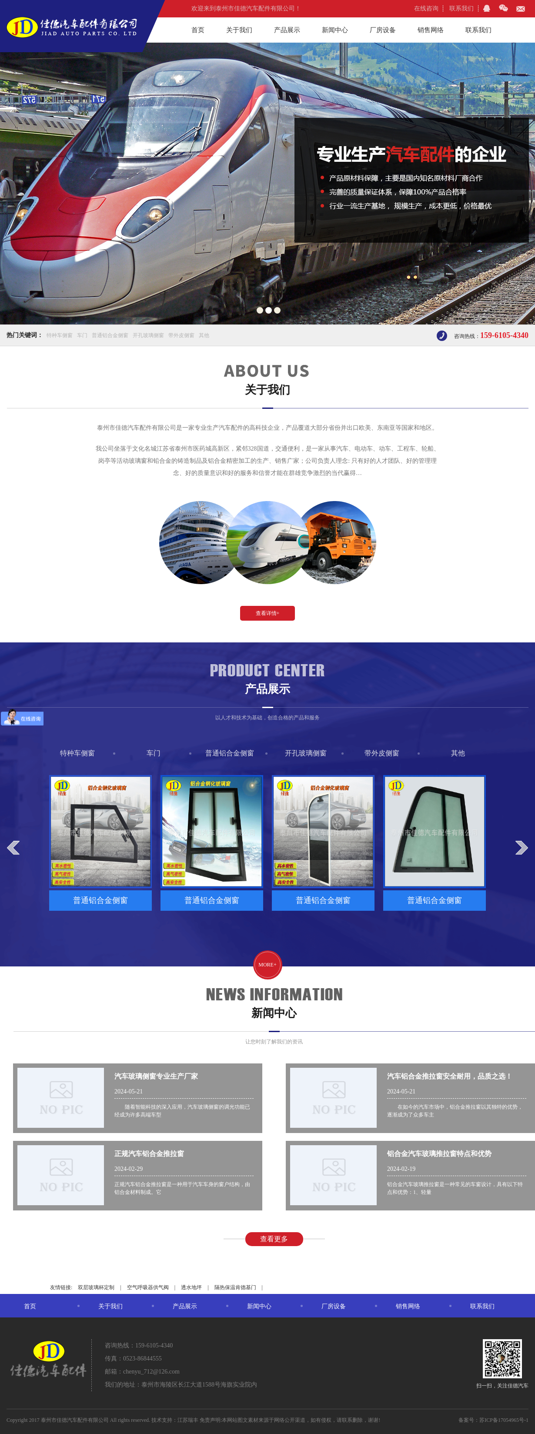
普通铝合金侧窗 (110, 335)
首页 (197, 30)
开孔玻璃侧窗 (148, 335)
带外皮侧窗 (181, 335)
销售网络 (431, 30)
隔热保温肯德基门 (235, 1287)
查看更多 (274, 1239)
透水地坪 (191, 1287)
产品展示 (287, 30)
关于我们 (239, 30)
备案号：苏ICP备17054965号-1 (493, 1420)
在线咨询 (426, 8)
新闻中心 (335, 30)
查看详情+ (268, 613)
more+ (267, 965)
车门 (82, 335)
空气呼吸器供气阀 (148, 1287)
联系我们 (461, 8)
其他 (204, 335)
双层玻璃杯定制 (96, 1287)
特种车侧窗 (60, 335)
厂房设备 (383, 30)
